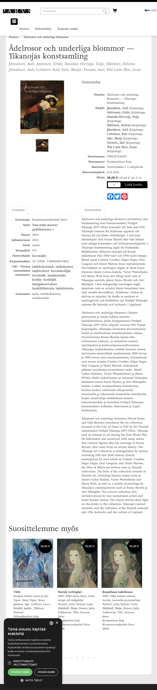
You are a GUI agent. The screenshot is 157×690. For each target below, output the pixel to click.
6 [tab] (89, 658)
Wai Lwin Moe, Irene (122, 147)
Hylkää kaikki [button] (46, 672)
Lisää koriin (133, 184)
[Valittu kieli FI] (147, 10)
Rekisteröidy (43, 29)
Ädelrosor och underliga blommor (46, 37)
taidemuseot (64, 267)
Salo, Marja (114, 138)
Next (146, 596)
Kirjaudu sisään (68, 29)
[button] (105, 11)
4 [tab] (77, 658)
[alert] (33, 652)
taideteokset (40, 271)
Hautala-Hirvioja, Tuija (123, 117)
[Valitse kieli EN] (153, 10)
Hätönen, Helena (119, 125)
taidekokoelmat (43, 267)
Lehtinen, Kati (117, 134)
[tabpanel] (33, 583)
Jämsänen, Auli (117, 108)
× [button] (56, 622)
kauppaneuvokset (44, 284)
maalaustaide (57, 275)
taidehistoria (64, 288)
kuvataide (39, 275)
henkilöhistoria (43, 288)
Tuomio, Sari (116, 143)
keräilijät (50, 280)
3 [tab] (71, 658)
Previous (8, 596)
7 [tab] (94, 658)
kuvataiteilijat (60, 271)
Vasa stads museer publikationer (45, 227)
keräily (37, 280)
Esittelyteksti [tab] (93, 210)
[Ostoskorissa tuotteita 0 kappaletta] (115, 11)
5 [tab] (83, 658)
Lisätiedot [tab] (18, 210)
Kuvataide (39, 256)
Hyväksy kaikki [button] (20, 672)
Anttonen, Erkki (118, 112)
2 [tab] (65, 658)
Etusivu (24, 29)
